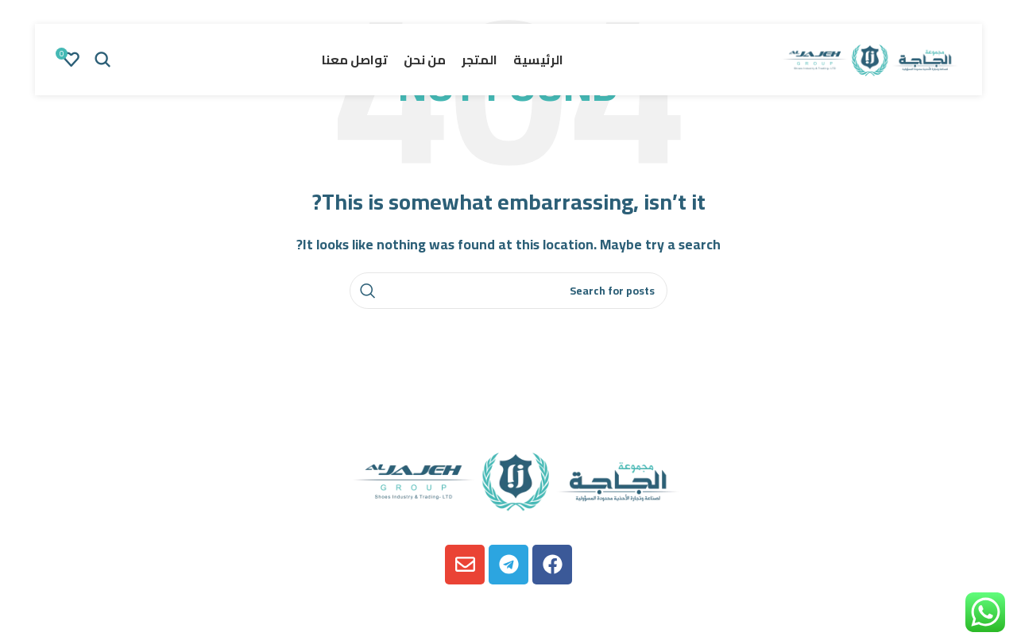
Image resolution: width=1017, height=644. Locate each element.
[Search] (102, 59)
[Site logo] (866, 58)
